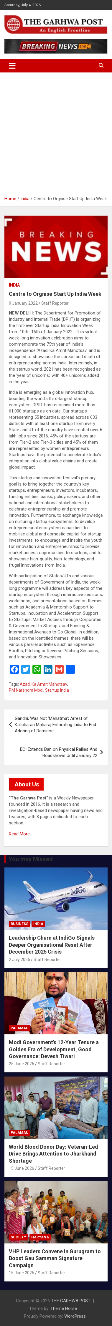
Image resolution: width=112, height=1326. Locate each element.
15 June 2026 (21, 1168)
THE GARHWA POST (70, 1300)
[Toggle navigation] (12, 65)
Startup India (57, 690)
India (14, 285)
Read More (19, 834)
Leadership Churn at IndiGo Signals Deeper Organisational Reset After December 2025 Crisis (52, 945)
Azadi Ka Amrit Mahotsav (43, 684)
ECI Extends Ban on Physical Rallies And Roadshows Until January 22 (58, 752)
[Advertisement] (56, 136)
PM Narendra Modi (26, 690)
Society (18, 1237)
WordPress (75, 1316)
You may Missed (31, 859)
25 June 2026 (21, 1063)
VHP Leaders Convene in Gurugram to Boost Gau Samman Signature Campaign (55, 1258)
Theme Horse (63, 1308)
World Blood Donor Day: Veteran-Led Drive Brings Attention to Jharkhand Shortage (53, 1154)
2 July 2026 (19, 959)
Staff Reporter (55, 303)
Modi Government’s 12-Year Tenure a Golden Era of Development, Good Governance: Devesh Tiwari (54, 1049)
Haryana (40, 1237)
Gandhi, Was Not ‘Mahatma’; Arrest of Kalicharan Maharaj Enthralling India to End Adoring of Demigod (55, 725)
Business (19, 924)
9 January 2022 (23, 303)
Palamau (19, 1028)
